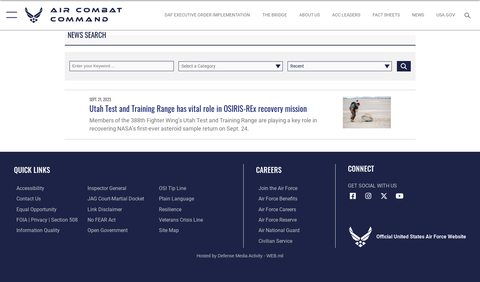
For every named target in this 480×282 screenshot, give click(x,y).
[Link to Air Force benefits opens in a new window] (275, 198)
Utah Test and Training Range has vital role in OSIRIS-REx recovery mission (198, 108)
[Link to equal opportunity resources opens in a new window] (34, 209)
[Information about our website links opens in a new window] (104, 209)
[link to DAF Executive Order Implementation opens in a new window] (207, 15)
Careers (269, 169)
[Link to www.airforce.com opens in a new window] (275, 188)
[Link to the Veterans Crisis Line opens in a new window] (182, 219)
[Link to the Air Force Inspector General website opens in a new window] (106, 188)
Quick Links (32, 169)
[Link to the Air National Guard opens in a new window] (276, 230)
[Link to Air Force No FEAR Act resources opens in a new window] (101, 219)
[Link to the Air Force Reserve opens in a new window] (275, 219)
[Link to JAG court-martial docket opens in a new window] (115, 198)
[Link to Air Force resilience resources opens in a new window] (171, 209)
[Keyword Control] (122, 66)
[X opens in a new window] (384, 196)
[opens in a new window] (445, 15)
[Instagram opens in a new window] (368, 196)
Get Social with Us (372, 186)
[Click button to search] (404, 66)
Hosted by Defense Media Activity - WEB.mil (240, 255)
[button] (10, 15)
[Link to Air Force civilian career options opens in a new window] (273, 240)
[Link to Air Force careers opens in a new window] (275, 209)
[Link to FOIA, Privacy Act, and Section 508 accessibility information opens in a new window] (44, 219)
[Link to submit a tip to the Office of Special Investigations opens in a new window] (173, 188)
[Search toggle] (468, 15)
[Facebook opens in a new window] (352, 196)
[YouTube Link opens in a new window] (399, 196)
